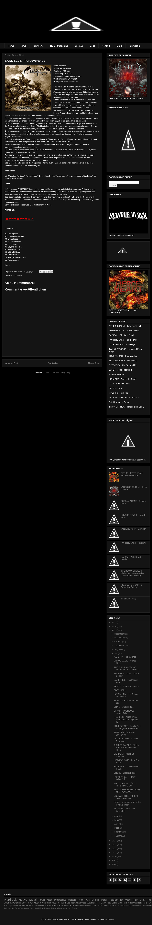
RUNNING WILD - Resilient (133, 543)
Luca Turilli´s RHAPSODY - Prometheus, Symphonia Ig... (126, 719)
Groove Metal (28, 908)
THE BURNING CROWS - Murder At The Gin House (126, 668)
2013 (114, 844)
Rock (149, 900)
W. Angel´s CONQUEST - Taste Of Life (125, 712)
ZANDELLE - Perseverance (126, 686)
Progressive (60, 900)
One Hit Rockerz (140, 903)
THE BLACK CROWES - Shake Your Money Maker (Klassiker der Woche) (132, 573)
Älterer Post (94, 363)
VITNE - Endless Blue (123, 707)
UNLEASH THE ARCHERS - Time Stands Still (127, 797)
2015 (114, 630)
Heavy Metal (28, 899)
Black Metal (48, 905)
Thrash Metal (32, 902)
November (119, 638)
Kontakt (106, 46)
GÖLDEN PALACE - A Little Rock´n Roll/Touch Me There (126, 747)
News (23, 46)
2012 (114, 849)
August (117, 649)
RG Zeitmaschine (59, 46)
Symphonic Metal (48, 902)
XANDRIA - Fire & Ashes (125, 657)
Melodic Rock (75, 900)
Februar (118, 832)
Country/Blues (64, 903)
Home (11, 46)
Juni (116, 816)
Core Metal (28, 905)
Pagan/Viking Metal (128, 905)
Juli (116, 653)
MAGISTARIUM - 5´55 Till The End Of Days (125, 784)
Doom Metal (75, 903)
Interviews (38, 46)
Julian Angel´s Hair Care (111, 905)
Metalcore (47, 908)
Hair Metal (139, 900)
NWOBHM (38, 905)
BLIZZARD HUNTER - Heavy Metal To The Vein (127, 790)
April (116, 824)
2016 (114, 626)
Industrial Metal (39, 908)
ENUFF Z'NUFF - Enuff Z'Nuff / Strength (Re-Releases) (127, 727)
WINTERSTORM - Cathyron (133, 529)
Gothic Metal (117, 903)
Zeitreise (75, 908)
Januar (117, 836)
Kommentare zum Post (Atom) (57, 372)
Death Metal (106, 903)
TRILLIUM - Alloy (128, 599)
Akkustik (139, 905)
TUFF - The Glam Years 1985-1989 (124, 733)
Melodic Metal (99, 900)
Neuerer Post (11, 363)
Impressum (134, 46)
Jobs (92, 46)
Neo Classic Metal (18, 908)
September (119, 645)
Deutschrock (79, 905)
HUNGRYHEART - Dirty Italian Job (124, 778)
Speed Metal (14, 905)
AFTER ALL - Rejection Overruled (124, 810)
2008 (114, 864)
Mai (116, 820)
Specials (79, 46)
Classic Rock (97, 905)
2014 (114, 841)
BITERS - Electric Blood (124, 773)
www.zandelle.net (71, 81)
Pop (22, 905)
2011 (114, 852)
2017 (114, 622)
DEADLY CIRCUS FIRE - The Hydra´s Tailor (127, 803)
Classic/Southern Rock (90, 903)
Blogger (111, 919)
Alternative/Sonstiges (15, 902)
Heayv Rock (147, 905)
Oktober (118, 641)
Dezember (119, 634)
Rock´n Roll (128, 903)
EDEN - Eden (120, 690)
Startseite (53, 363)
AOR (87, 900)
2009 (114, 860)
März (116, 828)
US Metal (87, 905)
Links (119, 46)
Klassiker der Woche (120, 900)
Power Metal (16, 275)
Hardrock (10, 899)
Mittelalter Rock (56, 908)
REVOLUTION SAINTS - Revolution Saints (132, 586)
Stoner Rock (69, 905)
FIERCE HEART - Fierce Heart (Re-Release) (132, 474)
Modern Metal (66, 908)
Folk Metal (7, 908)
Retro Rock (58, 905)
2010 (114, 856)
